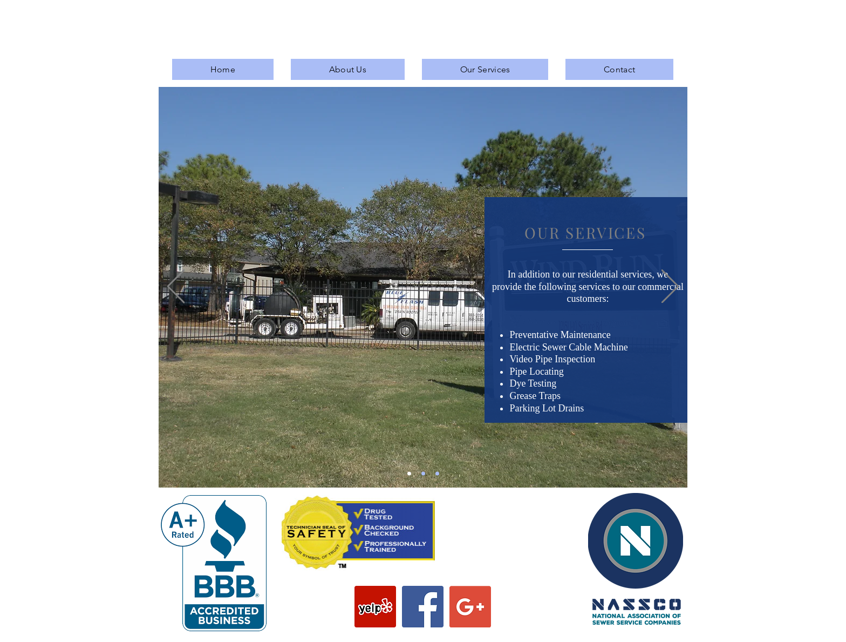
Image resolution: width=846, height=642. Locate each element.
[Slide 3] (437, 474)
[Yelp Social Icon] (375, 606)
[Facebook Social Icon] (423, 606)
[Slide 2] (423, 474)
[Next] (670, 287)
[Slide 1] (409, 474)
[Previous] (176, 287)
